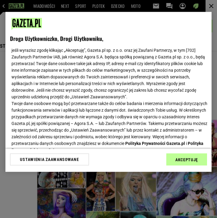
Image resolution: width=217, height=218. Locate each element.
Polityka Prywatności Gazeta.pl (155, 143)
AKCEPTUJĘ (186, 159)
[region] (108, 92)
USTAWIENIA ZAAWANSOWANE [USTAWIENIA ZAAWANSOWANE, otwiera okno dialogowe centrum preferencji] (49, 159)
